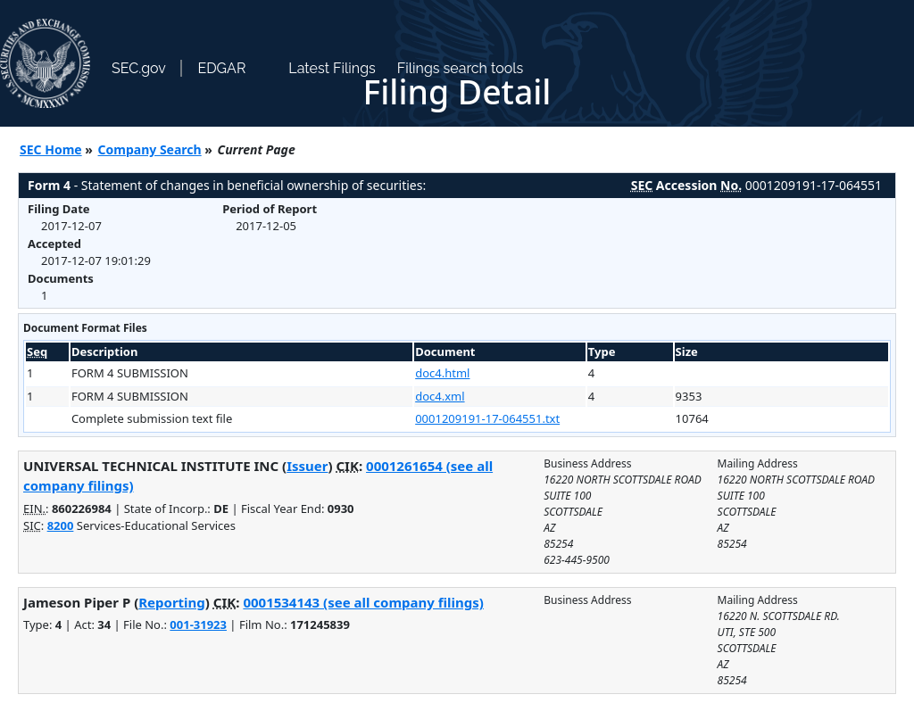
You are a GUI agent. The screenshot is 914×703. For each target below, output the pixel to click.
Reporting (171, 602)
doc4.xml (439, 396)
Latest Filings (331, 68)
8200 (60, 525)
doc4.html (442, 373)
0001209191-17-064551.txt (487, 418)
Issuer (307, 466)
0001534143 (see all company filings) (363, 602)
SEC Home (51, 149)
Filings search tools (460, 68)
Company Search (150, 149)
